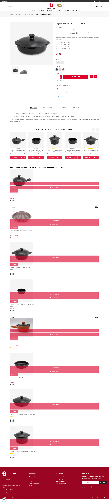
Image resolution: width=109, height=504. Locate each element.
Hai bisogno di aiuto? (100, 1)
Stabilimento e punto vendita (9, 487)
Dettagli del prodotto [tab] (49, 111)
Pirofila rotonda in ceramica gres (72, 156)
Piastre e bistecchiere (34, 483)
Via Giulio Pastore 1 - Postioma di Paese (11, 489)
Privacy (91, 501)
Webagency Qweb (102, 501)
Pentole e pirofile (33, 481)
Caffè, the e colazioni (34, 487)
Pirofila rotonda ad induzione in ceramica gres (36, 156)
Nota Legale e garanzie (61, 483)
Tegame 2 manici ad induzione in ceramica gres (22, 418)
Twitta (58, 100)
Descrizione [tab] (33, 111)
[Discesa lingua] (6, 1)
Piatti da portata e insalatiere (36, 490)
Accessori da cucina (33, 492)
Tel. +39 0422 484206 (7, 494)
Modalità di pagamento (61, 487)
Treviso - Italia (5, 491)
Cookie (95, 501)
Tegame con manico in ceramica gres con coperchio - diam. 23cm (18, 156)
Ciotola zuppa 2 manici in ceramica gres (20, 382)
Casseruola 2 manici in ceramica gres (20, 271)
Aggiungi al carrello (75, 80)
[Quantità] (58, 80)
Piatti (30, 485)
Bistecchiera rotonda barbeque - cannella (21, 235)
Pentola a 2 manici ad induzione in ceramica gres (54, 156)
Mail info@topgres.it (7, 496)
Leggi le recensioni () (71, 96)
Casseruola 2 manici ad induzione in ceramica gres (91, 156)
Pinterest (61, 100)
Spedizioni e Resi (60, 481)
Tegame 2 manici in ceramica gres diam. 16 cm (22, 308)
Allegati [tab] (64, 111)
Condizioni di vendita (60, 485)
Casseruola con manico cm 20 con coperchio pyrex (23, 345)
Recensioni (76, 111)
